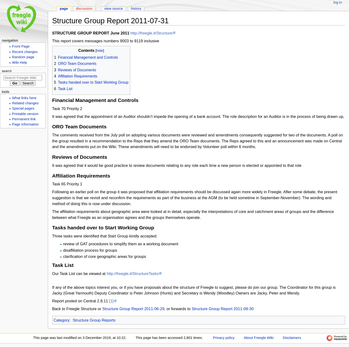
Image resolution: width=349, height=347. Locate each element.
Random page (23, 57)
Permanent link (24, 119)
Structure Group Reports (94, 320)
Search (7, 71)
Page (64, 8)
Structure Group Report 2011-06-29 (133, 309)
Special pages (23, 108)
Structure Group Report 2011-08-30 (223, 309)
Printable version (25, 114)
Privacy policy (224, 338)
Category (62, 320)
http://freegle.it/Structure (151, 33)
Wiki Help (19, 62)
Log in (338, 2)
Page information (25, 124)
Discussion (84, 8)
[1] (111, 301)
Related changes (25, 103)
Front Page (21, 46)
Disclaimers (292, 338)
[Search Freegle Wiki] (23, 77)
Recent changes (25, 52)
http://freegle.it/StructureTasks (133, 273)
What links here (24, 98)
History (136, 8)
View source (113, 8)
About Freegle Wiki (259, 338)
